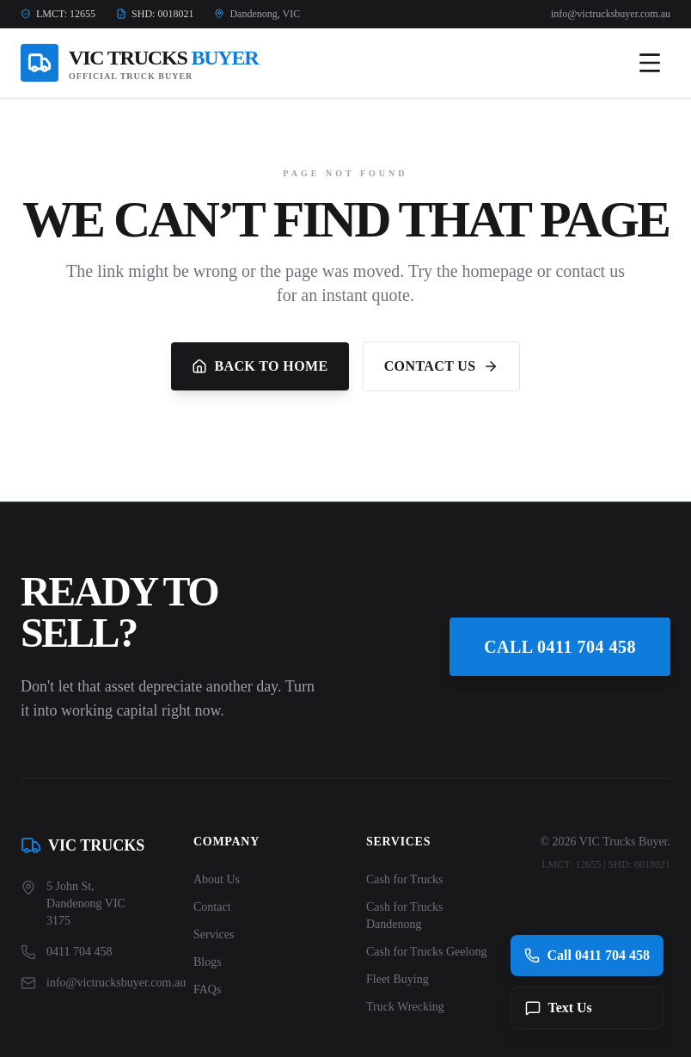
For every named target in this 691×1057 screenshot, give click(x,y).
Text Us (558, 1008)
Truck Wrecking (405, 1006)
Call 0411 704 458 (560, 646)
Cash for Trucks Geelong (426, 951)
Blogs (207, 962)
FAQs (207, 989)
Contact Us (441, 366)
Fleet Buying (397, 979)
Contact (212, 906)
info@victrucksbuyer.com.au (610, 14)
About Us (216, 879)
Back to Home (259, 366)
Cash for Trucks (404, 879)
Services (213, 934)
